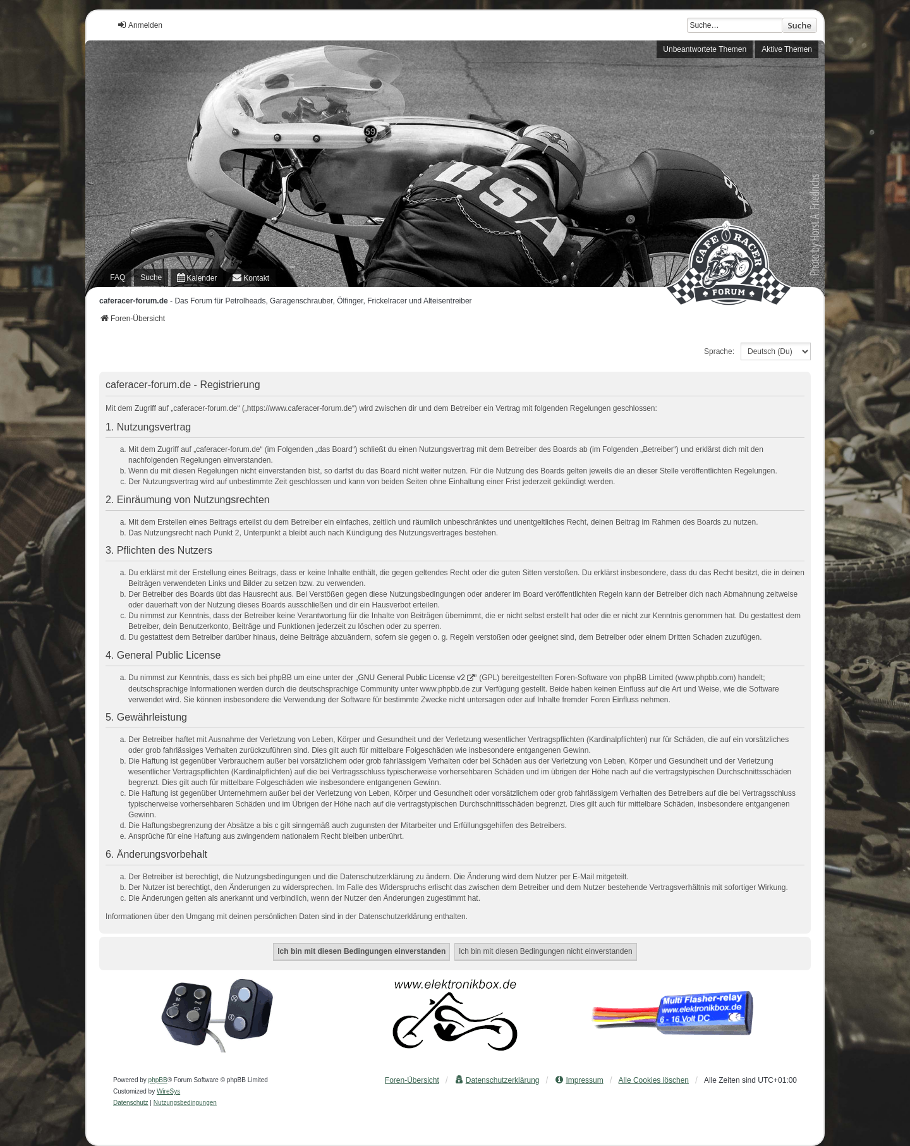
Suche (799, 25)
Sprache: (719, 351)
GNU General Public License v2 (411, 677)
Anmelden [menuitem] (139, 25)
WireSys (168, 1091)
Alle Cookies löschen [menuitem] (654, 1080)
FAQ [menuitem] (117, 277)
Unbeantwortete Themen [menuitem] (704, 49)
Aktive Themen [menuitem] (786, 49)
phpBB (158, 1079)
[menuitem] (197, 278)
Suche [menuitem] (151, 277)
